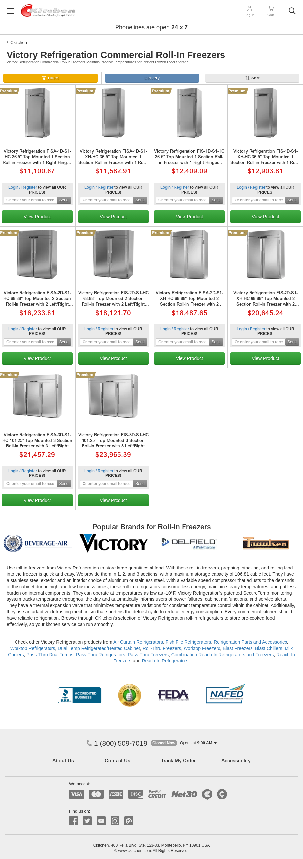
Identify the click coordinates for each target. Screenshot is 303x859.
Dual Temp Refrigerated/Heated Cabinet (99, 648)
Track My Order (178, 761)
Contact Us (117, 761)
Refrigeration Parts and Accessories (250, 642)
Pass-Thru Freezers (148, 654)
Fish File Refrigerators (188, 642)
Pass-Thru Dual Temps (49, 654)
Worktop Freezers (202, 648)
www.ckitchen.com (134, 850)
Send (63, 200)
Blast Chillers (268, 648)
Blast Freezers (237, 648)
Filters (53, 78)
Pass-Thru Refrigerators (100, 654)
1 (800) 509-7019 (116, 743)
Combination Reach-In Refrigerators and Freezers (222, 654)
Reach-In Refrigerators (165, 660)
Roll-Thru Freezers (162, 648)
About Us (63, 761)
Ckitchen (18, 42)
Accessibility (236, 761)
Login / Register (22, 188)
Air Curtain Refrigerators (138, 642)
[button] (184, 743)
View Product (37, 216)
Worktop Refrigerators (32, 648)
